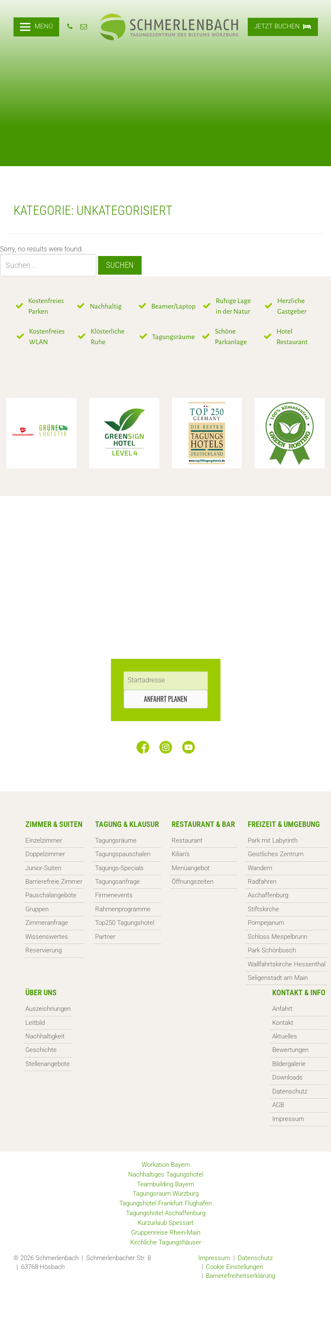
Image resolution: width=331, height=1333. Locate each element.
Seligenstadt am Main (278, 978)
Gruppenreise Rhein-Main (165, 1232)
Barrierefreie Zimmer (53, 881)
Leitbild (35, 1023)
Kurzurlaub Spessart (166, 1223)
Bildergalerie (289, 1064)
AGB (278, 1105)
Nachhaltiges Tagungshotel (165, 1174)
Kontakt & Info (299, 992)
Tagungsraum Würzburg (166, 1193)
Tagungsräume (116, 840)
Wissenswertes (46, 937)
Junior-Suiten (43, 868)
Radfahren (262, 881)
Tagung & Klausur (127, 824)
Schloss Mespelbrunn (277, 937)
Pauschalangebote (51, 895)
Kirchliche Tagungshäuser (165, 1242)
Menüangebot (191, 868)
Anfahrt (282, 1009)
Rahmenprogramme (122, 909)
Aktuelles (284, 1036)
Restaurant (187, 840)
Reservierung (43, 950)
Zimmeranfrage (46, 923)
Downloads (287, 1077)
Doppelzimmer (45, 854)
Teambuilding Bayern (165, 1184)
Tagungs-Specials (119, 868)
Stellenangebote (47, 1064)
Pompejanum (266, 923)
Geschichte (41, 1050)
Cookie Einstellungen (234, 1267)
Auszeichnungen (48, 1009)
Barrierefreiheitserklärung (240, 1276)
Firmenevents (114, 895)
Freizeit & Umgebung (284, 824)
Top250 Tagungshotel (124, 923)
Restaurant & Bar (203, 824)
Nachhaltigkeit (45, 1036)
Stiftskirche (263, 909)
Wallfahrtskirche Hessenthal (287, 964)
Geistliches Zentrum (276, 854)
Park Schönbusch (272, 950)
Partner (105, 937)
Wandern (260, 868)
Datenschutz (289, 1091)
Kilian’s (181, 854)
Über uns (41, 992)
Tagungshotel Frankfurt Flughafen (165, 1203)
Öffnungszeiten (192, 881)
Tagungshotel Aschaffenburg (165, 1213)
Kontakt (282, 1023)
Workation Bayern (166, 1165)
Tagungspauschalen (122, 854)
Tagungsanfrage (117, 881)
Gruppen (37, 909)
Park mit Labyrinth (273, 840)
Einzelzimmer (43, 840)
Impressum (288, 1119)
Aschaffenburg (268, 895)
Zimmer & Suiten (53, 824)
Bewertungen (290, 1050)
